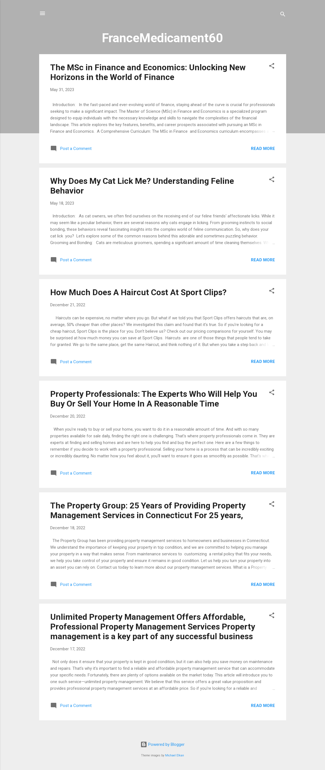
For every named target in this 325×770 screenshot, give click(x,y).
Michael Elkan (174, 755)
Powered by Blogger (162, 744)
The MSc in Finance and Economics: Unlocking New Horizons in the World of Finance (148, 72)
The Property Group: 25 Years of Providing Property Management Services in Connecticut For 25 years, (148, 510)
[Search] (282, 15)
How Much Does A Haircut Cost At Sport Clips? (138, 292)
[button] (271, 66)
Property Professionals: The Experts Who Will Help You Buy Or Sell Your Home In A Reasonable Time (153, 398)
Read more (263, 148)
